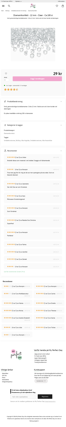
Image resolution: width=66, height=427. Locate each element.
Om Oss (4, 375)
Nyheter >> (18, 1)
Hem (2, 10)
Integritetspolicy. (50, 401)
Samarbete (5, 380)
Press (3, 377)
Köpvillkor (5, 373)
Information (61, 1)
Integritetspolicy (7, 382)
